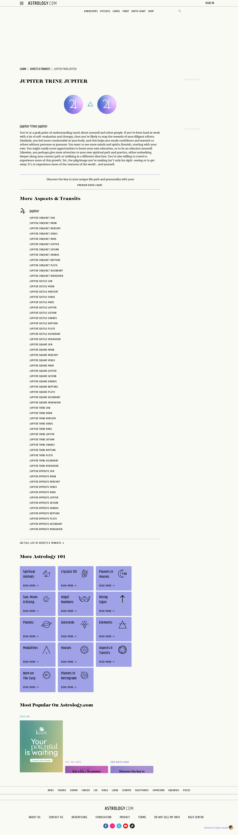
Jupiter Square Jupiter (43, 371)
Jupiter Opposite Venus (43, 487)
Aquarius (173, 790)
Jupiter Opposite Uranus (44, 508)
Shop (151, 11)
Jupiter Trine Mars (41, 429)
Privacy (125, 818)
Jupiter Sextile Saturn (43, 313)
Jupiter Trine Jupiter (42, 434)
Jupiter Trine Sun (40, 408)
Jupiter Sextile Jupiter (43, 308)
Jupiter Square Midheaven (45, 403)
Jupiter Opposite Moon (43, 476)
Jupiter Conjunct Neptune (45, 260)
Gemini (74, 790)
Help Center (196, 818)
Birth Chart (139, 11)
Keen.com (25, 717)
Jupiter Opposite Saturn (44, 503)
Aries (51, 790)
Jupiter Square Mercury (44, 355)
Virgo (105, 790)
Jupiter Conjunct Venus (44, 234)
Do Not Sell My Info (167, 818)
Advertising (79, 818)
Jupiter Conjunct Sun (42, 218)
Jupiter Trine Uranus (42, 445)
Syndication (104, 818)
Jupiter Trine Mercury (43, 418)
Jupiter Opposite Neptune (45, 513)
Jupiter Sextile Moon (42, 286)
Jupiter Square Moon (42, 350)
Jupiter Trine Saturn (42, 440)
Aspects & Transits (40, 69)
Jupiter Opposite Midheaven (46, 529)
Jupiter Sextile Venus (42, 297)
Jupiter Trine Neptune (43, 450)
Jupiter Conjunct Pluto (43, 265)
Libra (115, 790)
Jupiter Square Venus (42, 360)
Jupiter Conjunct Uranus (44, 255)
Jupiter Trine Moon (41, 413)
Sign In (210, 3)
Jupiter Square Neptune (44, 387)
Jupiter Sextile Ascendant (45, 334)
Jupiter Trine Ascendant (44, 461)
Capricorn (159, 790)
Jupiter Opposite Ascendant (46, 524)
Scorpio (126, 790)
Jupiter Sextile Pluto (42, 329)
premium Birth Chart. (90, 185)
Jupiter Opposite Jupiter (44, 498)
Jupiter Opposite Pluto (43, 519)
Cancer (86, 790)
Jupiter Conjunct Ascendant (46, 271)
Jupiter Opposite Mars (43, 492)
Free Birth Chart (119, 762)
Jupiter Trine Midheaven (44, 466)
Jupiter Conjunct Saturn (44, 250)
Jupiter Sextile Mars (42, 302)
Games (116, 11)
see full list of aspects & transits (42, 543)
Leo (96, 790)
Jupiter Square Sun (41, 345)
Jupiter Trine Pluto (41, 455)
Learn (23, 69)
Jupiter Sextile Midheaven (45, 339)
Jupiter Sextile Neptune (44, 323)
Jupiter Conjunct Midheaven (46, 276)
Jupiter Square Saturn (43, 376)
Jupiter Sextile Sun (41, 281)
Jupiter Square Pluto (42, 392)
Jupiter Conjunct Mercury (45, 228)
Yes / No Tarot (73, 762)
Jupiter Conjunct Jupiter (44, 244)
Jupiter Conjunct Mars (43, 239)
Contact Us (56, 818)
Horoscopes (91, 11)
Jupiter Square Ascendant (45, 397)
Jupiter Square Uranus (43, 381)
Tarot (125, 11)
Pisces (186, 790)
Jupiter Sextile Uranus (43, 318)
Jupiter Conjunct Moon (43, 223)
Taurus (62, 790)
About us (35, 818)
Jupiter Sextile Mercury (44, 292)
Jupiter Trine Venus (41, 424)
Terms (142, 818)
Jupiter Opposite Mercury (45, 482)
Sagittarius (142, 790)
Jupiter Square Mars (42, 366)
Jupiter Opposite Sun (42, 471)
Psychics (105, 11)
